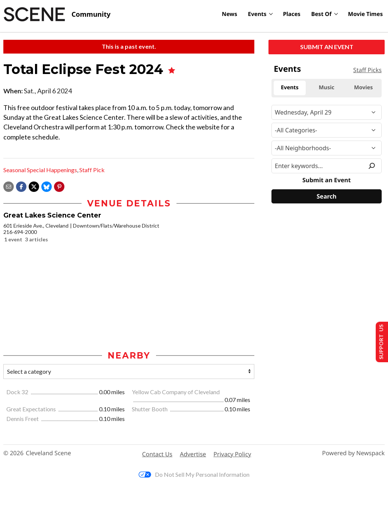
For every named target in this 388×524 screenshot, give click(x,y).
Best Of (321, 14)
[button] (59, 185)
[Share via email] (8, 185)
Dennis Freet (23, 419)
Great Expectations (31, 409)
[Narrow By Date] (326, 112)
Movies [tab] (363, 87)
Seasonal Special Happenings (40, 169)
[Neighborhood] (326, 148)
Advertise (193, 454)
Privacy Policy (232, 454)
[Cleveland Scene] (57, 14)
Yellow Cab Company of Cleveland (176, 392)
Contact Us (157, 454)
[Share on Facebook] (21, 185)
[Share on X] (34, 185)
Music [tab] (326, 87)
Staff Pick (92, 169)
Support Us (379, 341)
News (229, 14)
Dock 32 (17, 392)
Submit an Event (326, 46)
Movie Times (365, 14)
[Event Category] (326, 130)
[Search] (326, 196)
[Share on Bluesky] (46, 185)
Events (257, 14)
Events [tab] (290, 87)
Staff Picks (367, 70)
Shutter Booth (150, 409)
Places (291, 14)
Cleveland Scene (48, 454)
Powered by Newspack (353, 454)
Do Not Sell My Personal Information (194, 475)
